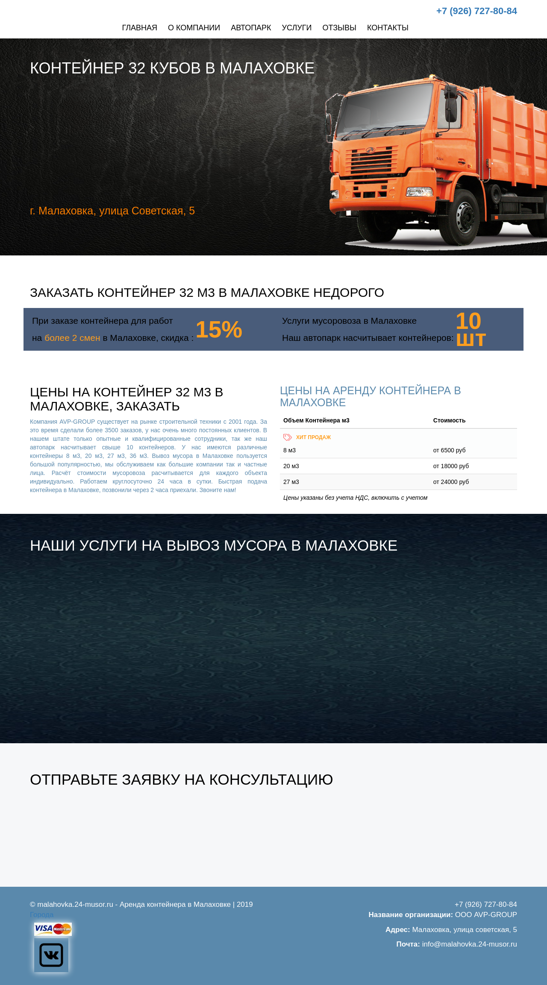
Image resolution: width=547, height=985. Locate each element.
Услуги (297, 27)
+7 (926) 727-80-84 (476, 11)
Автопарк (251, 27)
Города (41, 915)
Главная (139, 27)
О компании (194, 27)
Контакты (388, 27)
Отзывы (339, 27)
